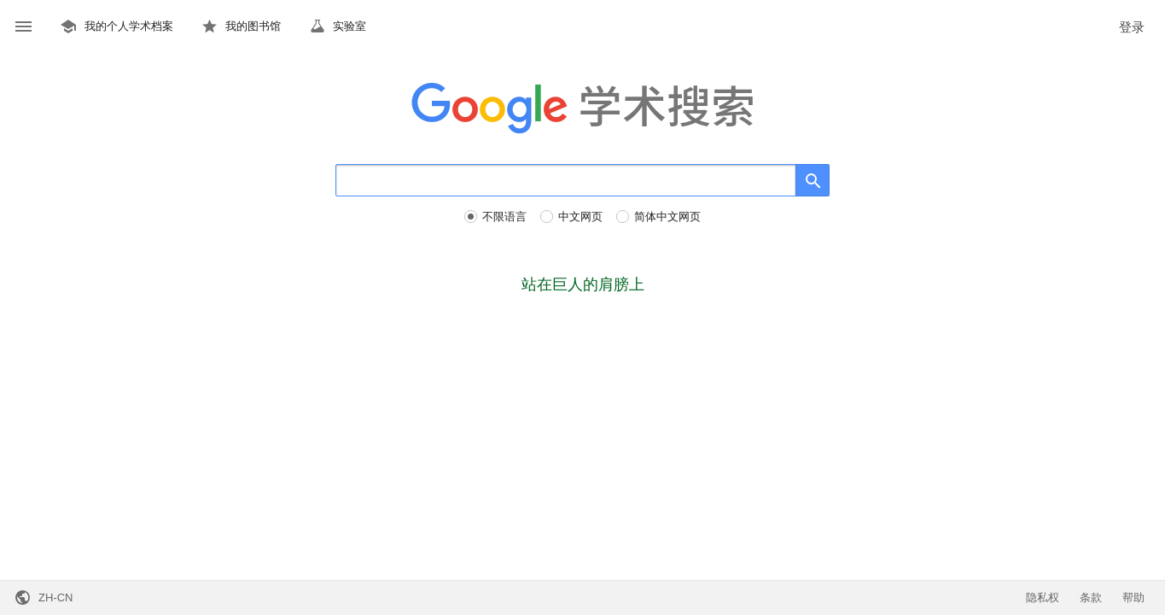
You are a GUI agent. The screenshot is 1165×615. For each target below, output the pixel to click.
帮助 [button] (1133, 597)
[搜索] (565, 180)
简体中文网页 (667, 216)
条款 (1091, 597)
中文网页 (580, 216)
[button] (23, 27)
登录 (1132, 27)
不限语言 (504, 216)
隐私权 (1042, 597)
